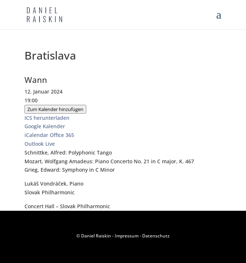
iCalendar (36, 135)
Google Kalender (44, 126)
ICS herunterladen (46, 117)
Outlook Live (39, 143)
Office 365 (62, 135)
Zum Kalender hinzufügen (55, 109)
